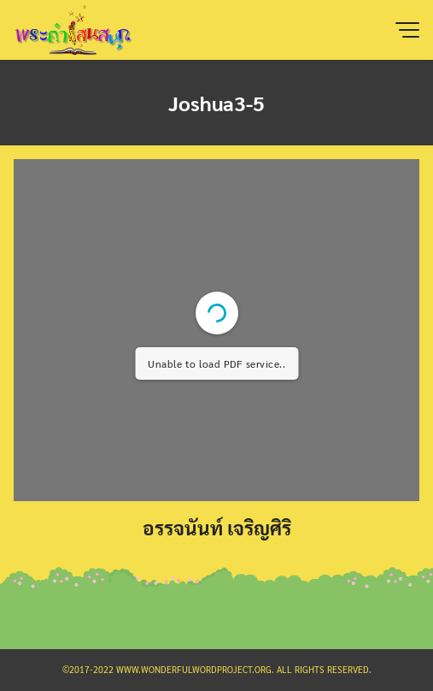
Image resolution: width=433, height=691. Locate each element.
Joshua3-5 (216, 102)
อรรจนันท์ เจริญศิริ (217, 527)
